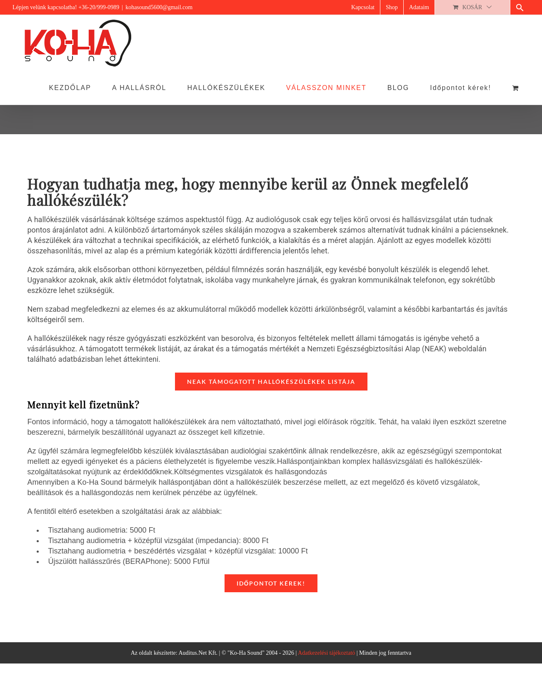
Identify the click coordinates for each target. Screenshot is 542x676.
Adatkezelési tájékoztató (326, 653)
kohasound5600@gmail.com (158, 7)
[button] (520, 7)
